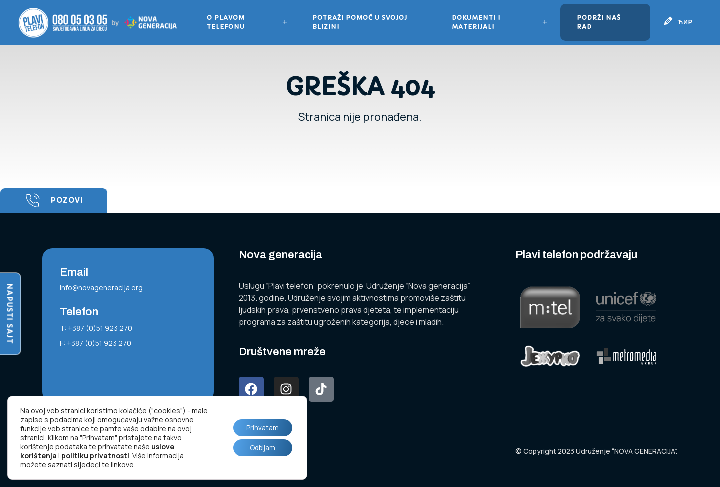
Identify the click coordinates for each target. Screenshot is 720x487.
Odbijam (261, 448)
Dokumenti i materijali (499, 22)
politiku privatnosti (96, 455)
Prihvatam (261, 427)
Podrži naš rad (598, 22)
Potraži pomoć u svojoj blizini (360, 22)
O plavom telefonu (248, 22)
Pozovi (54, 200)
